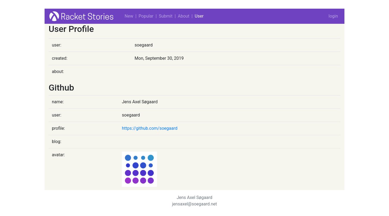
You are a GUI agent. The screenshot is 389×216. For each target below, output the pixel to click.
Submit (165, 16)
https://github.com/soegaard (149, 128)
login (333, 16)
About (183, 16)
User (199, 16)
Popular (146, 16)
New (129, 16)
